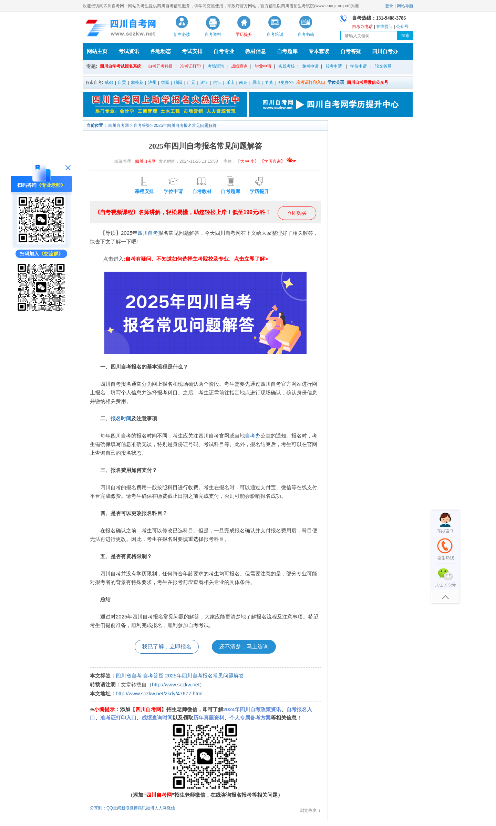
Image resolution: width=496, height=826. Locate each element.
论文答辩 (383, 66)
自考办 (252, 436)
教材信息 (255, 51)
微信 (171, 808)
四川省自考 (129, 675)
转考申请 (334, 66)
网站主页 (97, 51)
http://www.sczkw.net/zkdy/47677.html (159, 693)
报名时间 (121, 418)
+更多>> (286, 82)
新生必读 (182, 34)
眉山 (256, 82)
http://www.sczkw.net (175, 684)
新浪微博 (129, 808)
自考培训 (275, 34)
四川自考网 (118, 125)
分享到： (98, 808)
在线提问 (384, 26)
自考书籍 (306, 34)
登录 (389, 5)
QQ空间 (113, 808)
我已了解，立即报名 (167, 646)
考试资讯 (128, 51)
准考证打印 (190, 66)
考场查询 (216, 66)
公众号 (402, 26)
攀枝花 (137, 82)
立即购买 (297, 213)
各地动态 (160, 51)
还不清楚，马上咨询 (244, 646)
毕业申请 (263, 66)
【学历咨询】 (278, 161)
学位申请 (358, 66)
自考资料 (213, 34)
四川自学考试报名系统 (120, 66)
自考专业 (224, 51)
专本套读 (319, 51)
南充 (243, 82)
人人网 (160, 808)
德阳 (165, 82)
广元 (191, 82)
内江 (217, 82)
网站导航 (405, 5)
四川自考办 (385, 51)
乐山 (230, 82)
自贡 (122, 82)
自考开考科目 (160, 66)
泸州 (152, 82)
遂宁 (204, 82)
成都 (109, 82)
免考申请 (310, 66)
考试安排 (192, 51)
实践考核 (286, 66)
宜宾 (269, 82)
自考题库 (287, 51)
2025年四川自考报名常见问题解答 (185, 125)
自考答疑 (350, 51)
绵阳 (178, 82)
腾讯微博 (146, 808)
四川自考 (147, 233)
